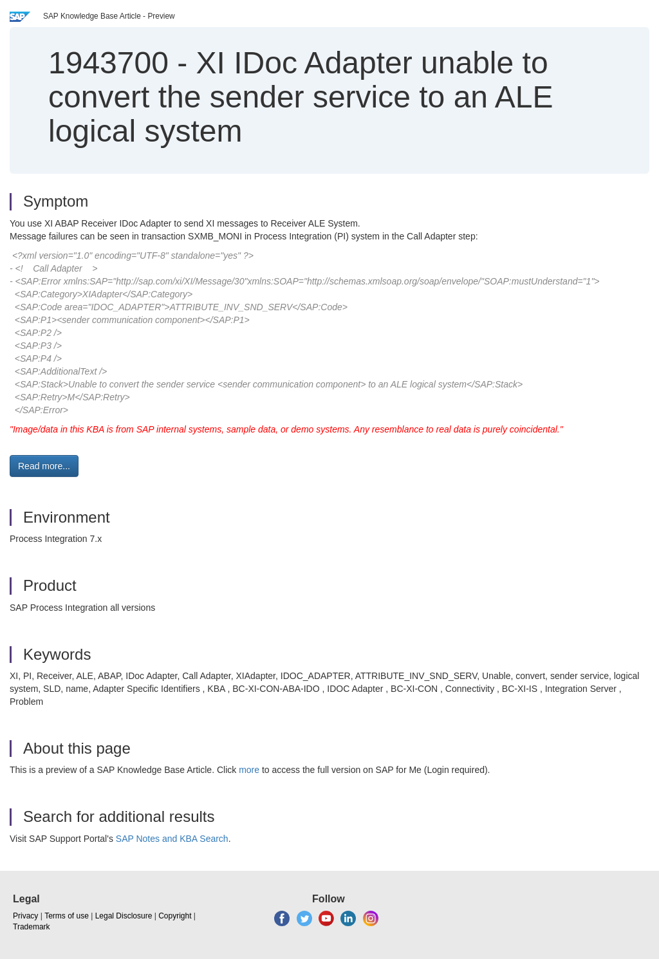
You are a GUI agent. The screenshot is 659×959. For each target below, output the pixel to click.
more (249, 770)
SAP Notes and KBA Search (172, 838)
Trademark (31, 926)
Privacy (25, 915)
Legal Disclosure (124, 915)
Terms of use (66, 915)
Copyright (174, 915)
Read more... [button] (44, 466)
